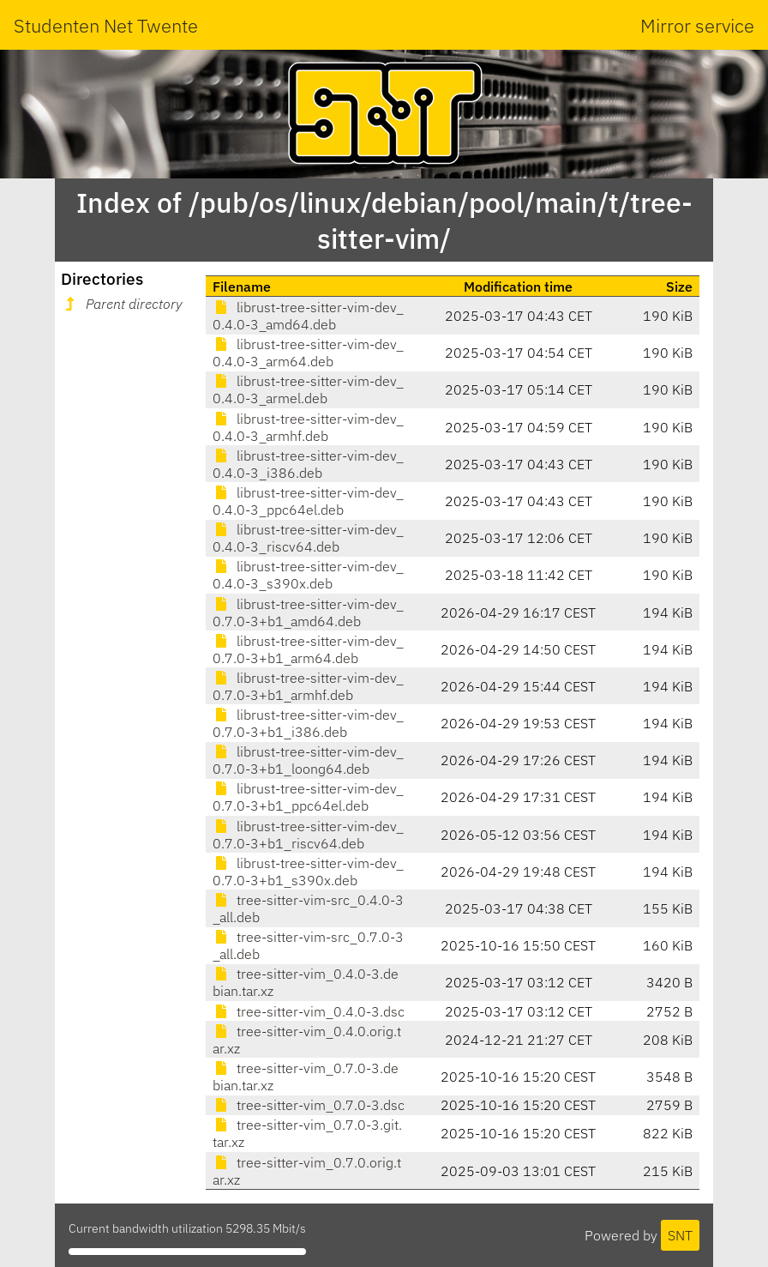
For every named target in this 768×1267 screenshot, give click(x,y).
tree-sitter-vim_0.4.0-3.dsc (309, 1011)
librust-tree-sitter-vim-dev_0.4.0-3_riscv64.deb (308, 538)
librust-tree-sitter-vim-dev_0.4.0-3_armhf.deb (308, 427)
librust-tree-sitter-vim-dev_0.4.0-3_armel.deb (308, 389)
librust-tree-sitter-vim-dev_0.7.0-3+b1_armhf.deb (308, 686)
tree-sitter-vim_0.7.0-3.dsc (309, 1104)
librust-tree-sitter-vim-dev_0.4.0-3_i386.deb (308, 464)
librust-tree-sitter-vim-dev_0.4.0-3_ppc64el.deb (308, 501)
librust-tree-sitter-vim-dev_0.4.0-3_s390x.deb (308, 575)
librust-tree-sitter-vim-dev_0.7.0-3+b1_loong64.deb (308, 760)
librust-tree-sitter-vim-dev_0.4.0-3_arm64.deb (308, 352)
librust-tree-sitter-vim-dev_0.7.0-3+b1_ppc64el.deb (308, 797)
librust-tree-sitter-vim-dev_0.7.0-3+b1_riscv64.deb (308, 835)
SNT (680, 1235)
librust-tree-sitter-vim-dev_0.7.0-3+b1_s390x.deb (308, 871)
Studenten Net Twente (106, 25)
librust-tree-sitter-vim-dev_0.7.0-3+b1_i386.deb (308, 723)
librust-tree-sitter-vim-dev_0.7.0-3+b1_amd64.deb (308, 612)
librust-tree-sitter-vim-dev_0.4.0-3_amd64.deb (308, 316)
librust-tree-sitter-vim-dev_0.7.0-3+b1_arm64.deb (308, 649)
